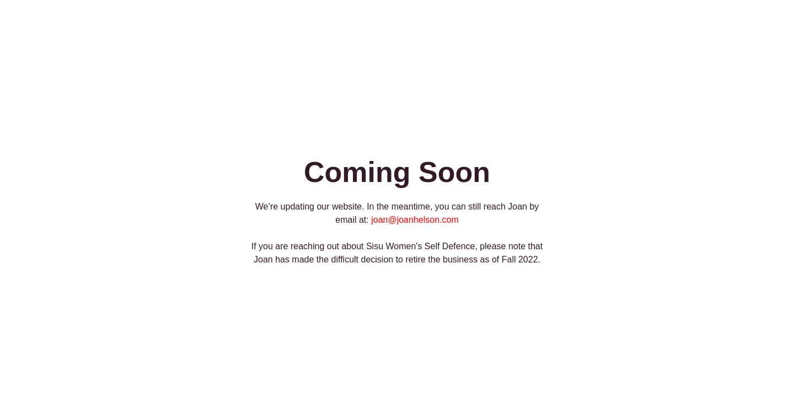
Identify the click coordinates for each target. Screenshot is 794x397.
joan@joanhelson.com (415, 219)
